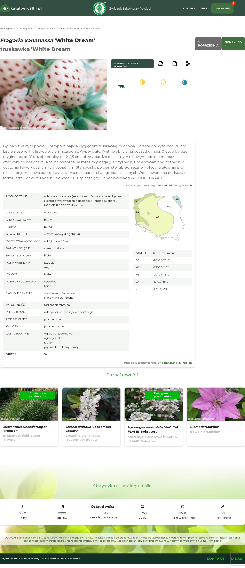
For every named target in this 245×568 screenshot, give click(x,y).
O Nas (203, 8)
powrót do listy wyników (126, 65)
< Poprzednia (208, 43)
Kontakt (189, 8)
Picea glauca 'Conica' (102, 517)
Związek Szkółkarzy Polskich (175, 185)
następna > (233, 43)
